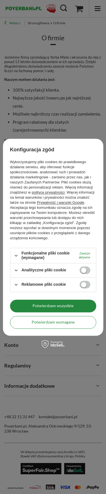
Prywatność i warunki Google (60, 203)
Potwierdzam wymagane (53, 322)
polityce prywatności (48, 192)
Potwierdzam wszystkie (53, 305)
